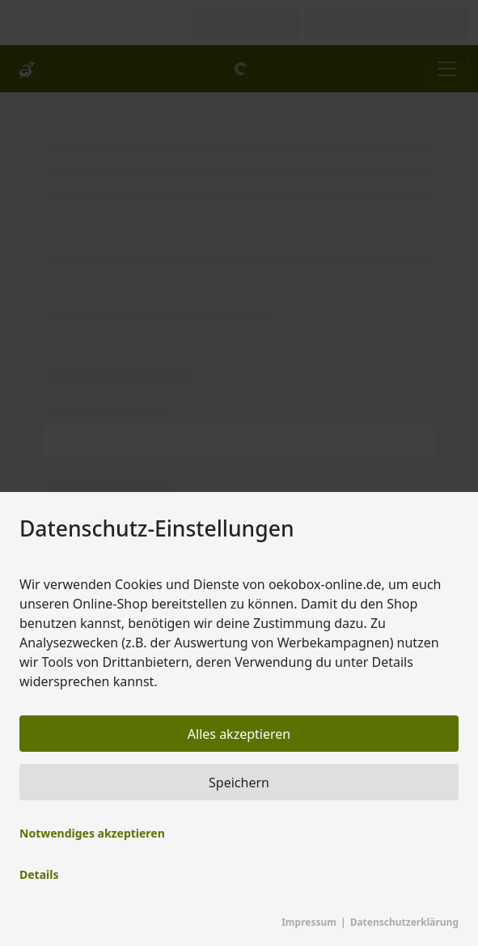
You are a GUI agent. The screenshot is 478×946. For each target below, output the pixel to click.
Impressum (308, 922)
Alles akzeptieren (239, 734)
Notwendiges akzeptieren (92, 833)
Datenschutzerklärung (404, 922)
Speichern (239, 782)
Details (38, 874)
